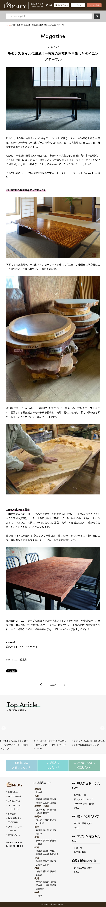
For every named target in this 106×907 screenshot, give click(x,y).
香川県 (46, 871)
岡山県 (53, 861)
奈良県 (46, 854)
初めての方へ (14, 792)
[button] (102, 728)
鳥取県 (39, 861)
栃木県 (46, 809)
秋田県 (39, 803)
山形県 (46, 803)
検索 (97, 16)
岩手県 (46, 799)
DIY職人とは (14, 801)
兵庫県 (39, 854)
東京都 (53, 820)
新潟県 (39, 830)
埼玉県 (39, 820)
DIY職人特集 (80, 852)
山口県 (46, 864)
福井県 (39, 833)
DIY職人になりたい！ (53, 765)
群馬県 (53, 809)
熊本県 (39, 885)
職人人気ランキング (83, 799)
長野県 (46, 813)
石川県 (53, 830)
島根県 (46, 861)
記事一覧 (78, 848)
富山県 (46, 830)
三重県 (39, 844)
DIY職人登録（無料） (84, 823)
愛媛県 (53, 871)
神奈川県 (40, 823)
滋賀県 (39, 851)
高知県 (39, 875)
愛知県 (53, 840)
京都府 (46, 851)
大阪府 (53, 851)
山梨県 (39, 813)
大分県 (46, 885)
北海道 (39, 792)
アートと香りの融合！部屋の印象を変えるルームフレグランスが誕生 (17, 745)
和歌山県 (54, 854)
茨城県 (39, 809)
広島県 (39, 864)
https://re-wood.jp (28, 646)
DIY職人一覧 (80, 795)
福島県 (53, 803)
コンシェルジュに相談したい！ (84, 765)
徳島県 (39, 871)
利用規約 (12, 814)
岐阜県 (39, 840)
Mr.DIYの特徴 (14, 796)
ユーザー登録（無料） (84, 803)
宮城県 (53, 799)
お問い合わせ (14, 835)
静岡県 (46, 840)
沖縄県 (39, 895)
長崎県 (53, 882)
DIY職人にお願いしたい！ (21, 765)
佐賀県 (46, 882)
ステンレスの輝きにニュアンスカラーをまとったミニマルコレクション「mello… (56, 745)
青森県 (39, 799)
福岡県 (39, 882)
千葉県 (46, 820)
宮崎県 (53, 885)
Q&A (76, 808)
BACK (53, 685)
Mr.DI (45, 904)
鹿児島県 (40, 888)
